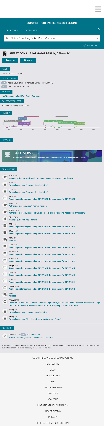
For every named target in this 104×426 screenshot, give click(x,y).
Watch (28, 60)
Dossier (10, 60)
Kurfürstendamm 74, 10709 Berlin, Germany (21, 96)
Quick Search (12, 30)
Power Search (30, 30)
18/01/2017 (35, 335)
